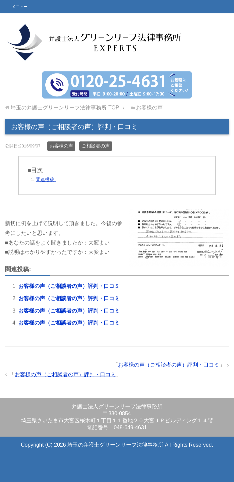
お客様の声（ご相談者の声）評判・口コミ (69, 286)
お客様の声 (61, 145)
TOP (65, 107)
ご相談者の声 (96, 145)
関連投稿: (46, 179)
